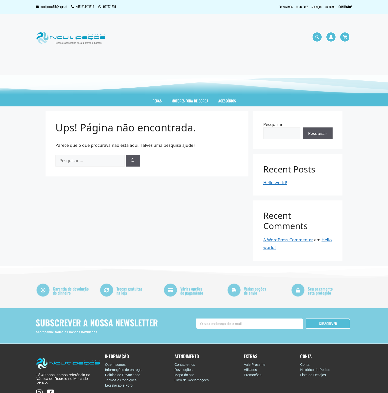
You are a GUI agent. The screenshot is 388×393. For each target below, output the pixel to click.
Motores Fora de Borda (189, 100)
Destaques (295, 6)
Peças (157, 100)
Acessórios (227, 100)
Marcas (328, 6)
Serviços (312, 6)
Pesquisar (273, 124)
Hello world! (275, 182)
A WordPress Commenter (288, 240)
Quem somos (275, 6)
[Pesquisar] (133, 161)
